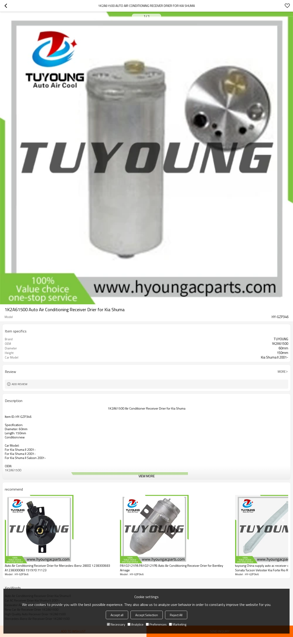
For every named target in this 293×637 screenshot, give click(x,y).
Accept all (117, 615)
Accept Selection (146, 615)
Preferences (156, 624)
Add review (19, 384)
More (282, 371)
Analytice (136, 624)
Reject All (176, 615)
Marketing (177, 624)
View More (146, 476)
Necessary (116, 624)
